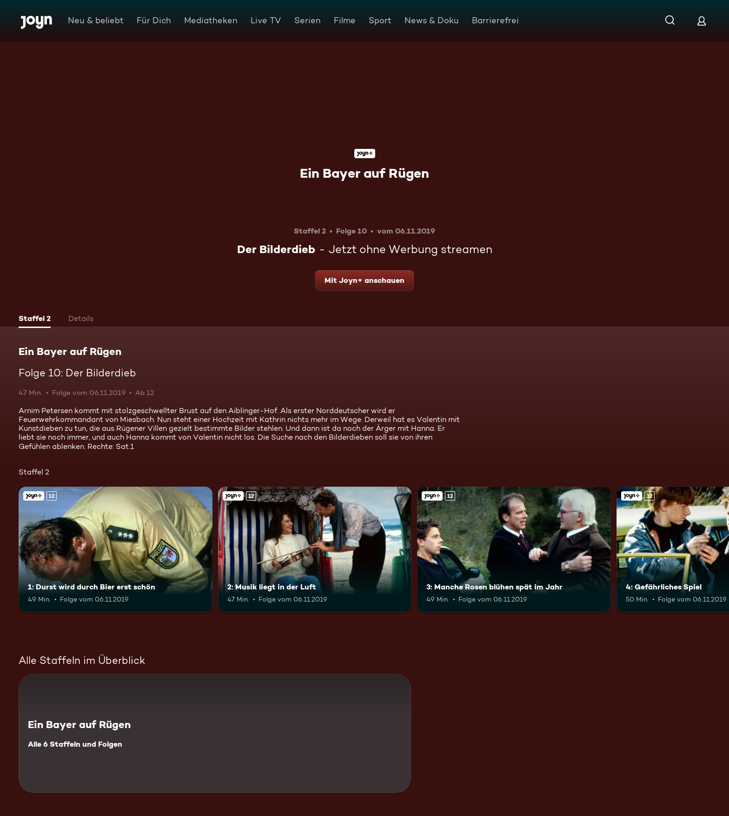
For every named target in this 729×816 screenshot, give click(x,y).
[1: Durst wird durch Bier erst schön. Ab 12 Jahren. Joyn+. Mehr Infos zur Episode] (115, 550)
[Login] (701, 21)
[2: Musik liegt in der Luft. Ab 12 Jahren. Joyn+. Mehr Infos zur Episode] (315, 550)
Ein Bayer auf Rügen (364, 173)
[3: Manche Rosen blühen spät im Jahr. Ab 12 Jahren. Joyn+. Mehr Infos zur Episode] (514, 550)
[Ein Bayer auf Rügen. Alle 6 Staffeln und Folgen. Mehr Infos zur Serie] (215, 733)
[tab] (35, 319)
